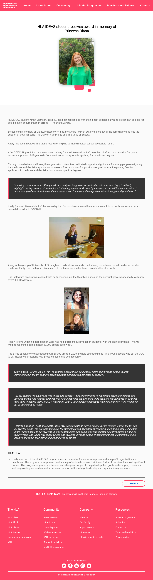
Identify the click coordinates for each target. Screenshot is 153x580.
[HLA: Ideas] (22, 517)
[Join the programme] (130, 517)
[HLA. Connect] (22, 532)
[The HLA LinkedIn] (76, 565)
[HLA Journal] (58, 522)
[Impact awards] (94, 527)
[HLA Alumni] (94, 532)
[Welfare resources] (58, 532)
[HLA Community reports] (94, 537)
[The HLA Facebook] (70, 565)
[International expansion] (22, 537)
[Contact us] (130, 527)
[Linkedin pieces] (58, 527)
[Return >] (133, 483)
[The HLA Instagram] (82, 565)
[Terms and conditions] (130, 532)
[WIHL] (22, 542)
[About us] (94, 517)
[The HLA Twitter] (64, 565)
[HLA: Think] (22, 522)
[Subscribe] (130, 522)
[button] (43, 5)
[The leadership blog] (58, 542)
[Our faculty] (94, 522)
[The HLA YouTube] (89, 565)
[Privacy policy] (130, 537)
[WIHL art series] (58, 537)
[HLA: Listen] (22, 527)
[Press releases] (58, 517)
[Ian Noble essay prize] (58, 547)
